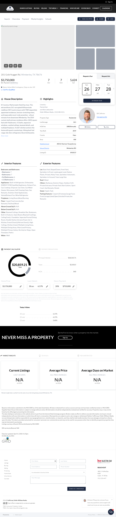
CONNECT (95, 8)
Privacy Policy (91, 514)
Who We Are (7, 476)
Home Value (7, 473)
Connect (6, 478)
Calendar (106, 8)
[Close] (112, 499)
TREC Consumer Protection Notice (12, 506)
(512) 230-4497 (102, 478)
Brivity (11, 514)
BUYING (36, 8)
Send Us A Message (76, 488)
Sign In (109, 2)
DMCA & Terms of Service (104, 514)
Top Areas (53, 8)
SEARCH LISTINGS (26, 8)
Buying (6, 465)
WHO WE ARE (74, 8)
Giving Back (86, 8)
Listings (6, 463)
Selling (6, 468)
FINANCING (64, 8)
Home (6, 460)
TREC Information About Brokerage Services (15, 508)
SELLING (44, 8)
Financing (7, 471)
